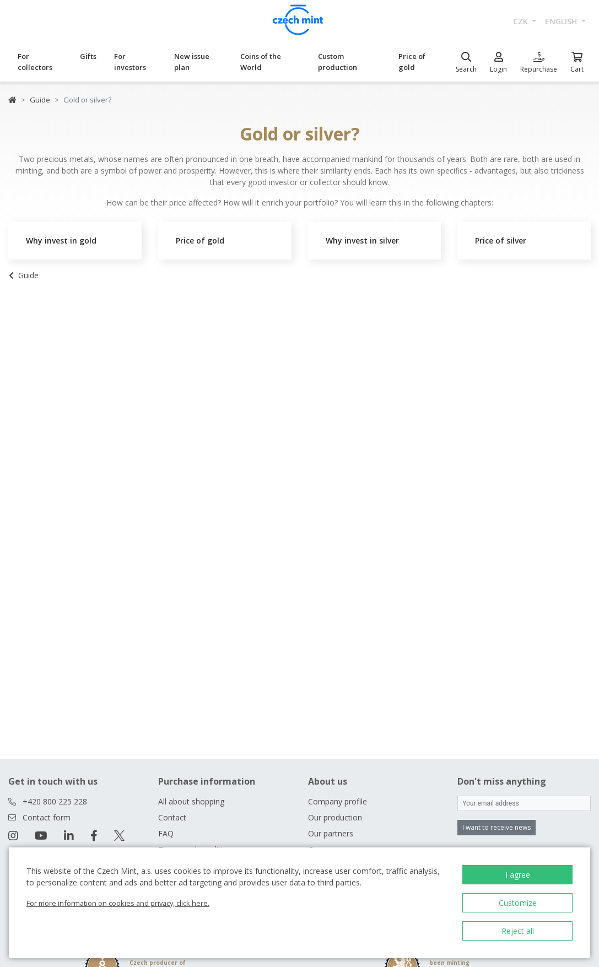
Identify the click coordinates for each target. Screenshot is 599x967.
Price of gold (411, 61)
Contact (172, 817)
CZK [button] (521, 21)
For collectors (35, 61)
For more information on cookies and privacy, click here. (117, 903)
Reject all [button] (517, 931)
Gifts (88, 56)
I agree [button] (517, 874)
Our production (335, 817)
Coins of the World (260, 61)
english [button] (562, 21)
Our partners (330, 833)
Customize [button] (518, 903)
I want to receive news (496, 827)
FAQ (166, 833)
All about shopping (191, 801)
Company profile (337, 801)
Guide (40, 100)
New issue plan (191, 61)
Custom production (337, 61)
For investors (130, 61)
